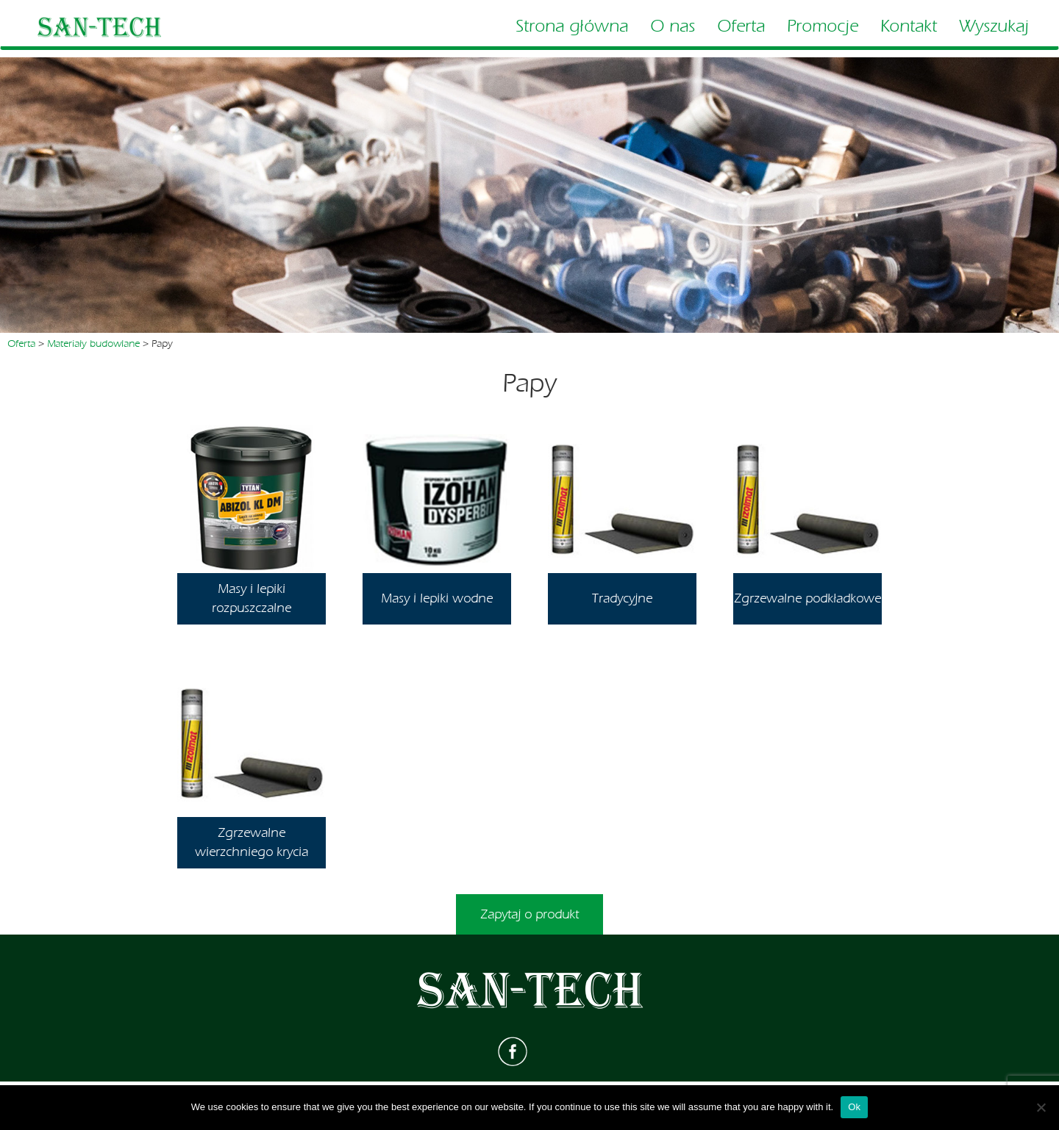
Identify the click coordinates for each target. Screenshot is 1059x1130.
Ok (854, 1106)
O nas (672, 26)
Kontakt (908, 26)
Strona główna (572, 26)
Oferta (741, 26)
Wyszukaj (994, 26)
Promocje (822, 26)
